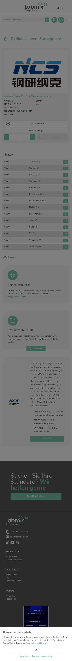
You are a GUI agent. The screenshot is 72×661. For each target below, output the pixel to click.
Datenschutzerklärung (36, 643)
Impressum (24, 656)
